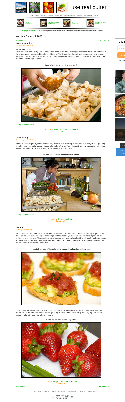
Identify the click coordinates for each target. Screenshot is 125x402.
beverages (55, 129)
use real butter (88, 7)
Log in (96, 15)
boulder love (58, 15)
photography (88, 15)
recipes (50, 15)
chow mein (75, 23)
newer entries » (103, 40)
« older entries (21, 40)
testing (19, 227)
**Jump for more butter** (25, 125)
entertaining (64, 129)
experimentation (24, 43)
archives (79, 15)
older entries (20, 387)
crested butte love (69, 15)
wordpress (66, 395)
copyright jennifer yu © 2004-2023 (33, 30)
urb (32, 15)
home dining (22, 137)
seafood (74, 381)
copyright (43, 15)
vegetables (74, 129)
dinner (60, 219)
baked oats (28, 23)
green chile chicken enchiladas (54, 22)
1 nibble (61, 131)
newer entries (104, 387)
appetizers (56, 381)
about (37, 15)
